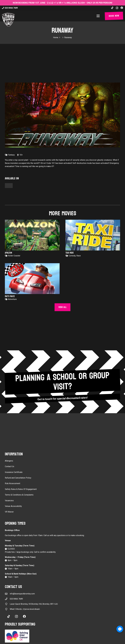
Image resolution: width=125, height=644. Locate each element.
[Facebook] (122, 8)
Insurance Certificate (13, 472)
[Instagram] (117, 8)
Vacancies (9, 500)
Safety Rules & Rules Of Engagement (21, 489)
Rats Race (10, 296)
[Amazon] (32, 235)
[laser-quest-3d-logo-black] (8, 19)
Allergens (9, 461)
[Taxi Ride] (92, 235)
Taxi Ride (69, 252)
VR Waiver (9, 512)
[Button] (9, 185)
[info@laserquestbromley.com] (7, 594)
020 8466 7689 (16, 599)
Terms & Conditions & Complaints (19, 495)
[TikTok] (112, 8)
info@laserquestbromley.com (22, 594)
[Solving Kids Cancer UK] (62, 636)
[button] (98, 15)
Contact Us (9, 466)
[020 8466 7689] (7, 599)
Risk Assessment (12, 483)
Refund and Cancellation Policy (18, 478)
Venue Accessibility (13, 506)
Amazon (8, 252)
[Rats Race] (32, 278)
